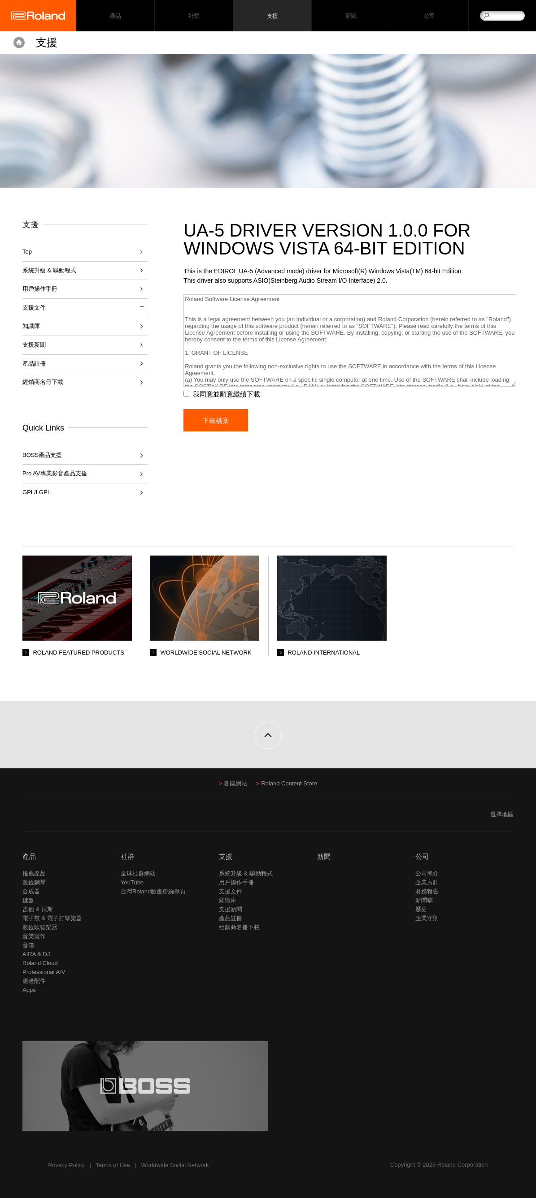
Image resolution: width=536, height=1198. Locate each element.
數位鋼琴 (34, 882)
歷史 (421, 909)
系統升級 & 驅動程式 (49, 270)
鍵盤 (28, 900)
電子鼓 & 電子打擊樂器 (52, 918)
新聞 (351, 16)
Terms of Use (113, 1165)
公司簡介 (427, 873)
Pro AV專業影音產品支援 (54, 473)
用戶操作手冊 (39, 288)
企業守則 (427, 918)
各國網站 (235, 783)
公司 (429, 16)
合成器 (31, 891)
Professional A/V (43, 972)
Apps (29, 990)
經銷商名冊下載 (42, 382)
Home (19, 42)
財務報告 (427, 891)
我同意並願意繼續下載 (226, 394)
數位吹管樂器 (39, 927)
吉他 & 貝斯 (37, 909)
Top (27, 251)
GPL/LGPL (36, 492)
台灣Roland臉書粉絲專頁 (153, 891)
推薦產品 (34, 873)
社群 (194, 16)
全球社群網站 (138, 873)
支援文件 (230, 891)
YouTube (132, 882)
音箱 (28, 945)
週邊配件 (34, 981)
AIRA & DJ (36, 954)
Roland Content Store (289, 783)
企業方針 (427, 882)
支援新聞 (34, 344)
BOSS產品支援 (42, 455)
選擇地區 (502, 814)
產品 (29, 856)
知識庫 (31, 326)
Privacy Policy (66, 1165)
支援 (272, 16)
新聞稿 (424, 900)
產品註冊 (34, 363)
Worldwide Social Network (175, 1165)
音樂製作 (34, 936)
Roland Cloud (40, 963)
